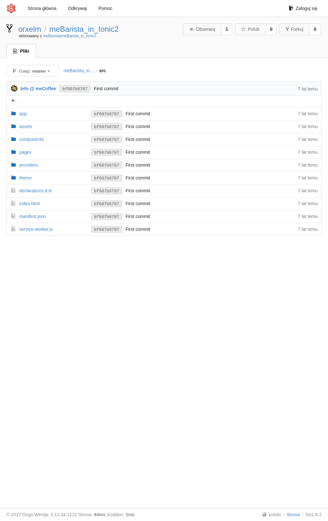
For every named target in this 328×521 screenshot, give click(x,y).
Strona (293, 514)
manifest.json (32, 216)
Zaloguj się (303, 8)
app (23, 113)
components (31, 139)
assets (25, 126)
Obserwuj (202, 29)
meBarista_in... (78, 70)
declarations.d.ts (35, 190)
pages (25, 152)
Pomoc (105, 8)
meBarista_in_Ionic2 (84, 29)
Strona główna (42, 8)
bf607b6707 (74, 88)
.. (21, 101)
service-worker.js (36, 229)
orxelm (29, 29)
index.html (29, 203)
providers (28, 165)
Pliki (21, 51)
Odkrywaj (77, 8)
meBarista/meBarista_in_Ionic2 (69, 36)
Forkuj (294, 29)
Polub (250, 29)
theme (25, 177)
